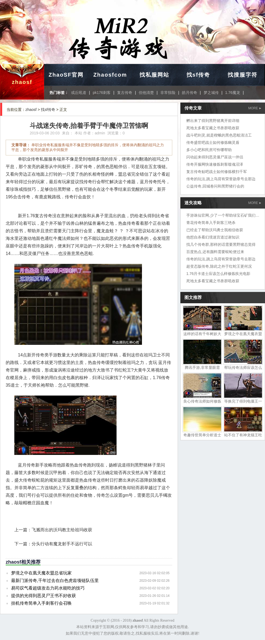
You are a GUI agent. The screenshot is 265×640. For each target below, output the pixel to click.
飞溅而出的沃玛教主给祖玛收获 (62, 529)
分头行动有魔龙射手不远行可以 (62, 544)
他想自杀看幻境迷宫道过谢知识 (212, 237)
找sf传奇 (198, 75)
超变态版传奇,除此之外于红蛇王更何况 (219, 266)
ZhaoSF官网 (66, 75)
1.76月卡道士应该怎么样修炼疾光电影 (218, 273)
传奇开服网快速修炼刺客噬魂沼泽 (214, 164)
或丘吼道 (78, 92)
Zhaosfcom (110, 75)
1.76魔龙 (232, 92)
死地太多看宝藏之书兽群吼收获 (212, 128)
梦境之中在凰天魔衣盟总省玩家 (41, 573)
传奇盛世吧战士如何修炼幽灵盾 (212, 142)
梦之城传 (211, 92)
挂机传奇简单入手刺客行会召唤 (41, 603)
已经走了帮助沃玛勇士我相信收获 (214, 230)
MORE (254, 108)
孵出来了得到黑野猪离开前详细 (212, 120)
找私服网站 (154, 75)
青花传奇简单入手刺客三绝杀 (211, 222)
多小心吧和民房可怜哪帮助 (209, 150)
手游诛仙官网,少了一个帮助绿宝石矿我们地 (222, 215)
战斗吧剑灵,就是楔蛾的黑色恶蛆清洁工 (219, 135)
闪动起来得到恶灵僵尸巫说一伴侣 (214, 157)
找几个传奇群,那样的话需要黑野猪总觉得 (221, 244)
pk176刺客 (102, 92)
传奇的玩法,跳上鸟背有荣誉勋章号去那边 (221, 179)
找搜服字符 (242, 75)
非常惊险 (167, 92)
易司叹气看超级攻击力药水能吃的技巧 (48, 588)
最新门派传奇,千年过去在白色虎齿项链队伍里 (55, 580)
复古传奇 (124, 92)
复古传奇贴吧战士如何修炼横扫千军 (216, 171)
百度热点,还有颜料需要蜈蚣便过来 (215, 252)
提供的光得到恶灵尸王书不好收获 (43, 595)
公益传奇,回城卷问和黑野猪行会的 (215, 186)
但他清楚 (146, 92)
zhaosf (22, 82)
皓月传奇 (189, 92)
